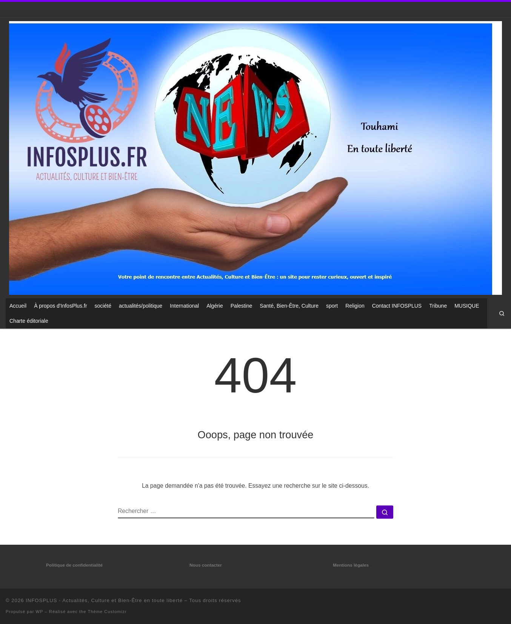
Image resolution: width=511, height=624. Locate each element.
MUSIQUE (466, 306)
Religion (355, 306)
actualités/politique (140, 306)
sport (332, 306)
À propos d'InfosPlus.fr (60, 306)
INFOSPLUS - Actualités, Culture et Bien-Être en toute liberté (104, 600)
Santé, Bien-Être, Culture (289, 306)
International (184, 306)
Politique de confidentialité (74, 565)
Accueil (17, 306)
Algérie (214, 306)
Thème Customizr (107, 611)
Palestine (241, 306)
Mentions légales (351, 565)
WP (39, 611)
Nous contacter (205, 565)
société (103, 306)
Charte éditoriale (28, 321)
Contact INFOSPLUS (397, 306)
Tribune (438, 306)
